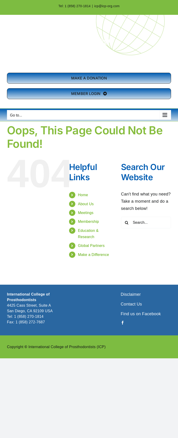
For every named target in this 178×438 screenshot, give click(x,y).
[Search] (127, 222)
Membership (88, 222)
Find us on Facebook (141, 314)
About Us (86, 204)
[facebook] (122, 323)
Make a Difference (93, 255)
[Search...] (146, 222)
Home (83, 195)
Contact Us (131, 304)
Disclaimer (131, 294)
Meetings (85, 213)
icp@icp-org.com (107, 6)
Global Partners (91, 246)
